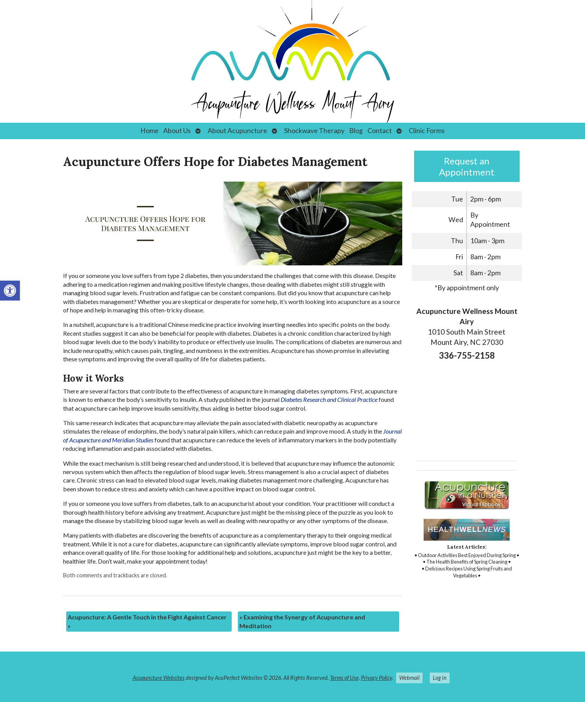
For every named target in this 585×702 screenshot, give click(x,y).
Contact (379, 131)
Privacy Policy (376, 677)
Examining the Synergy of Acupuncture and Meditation (302, 621)
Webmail (409, 677)
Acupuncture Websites (159, 677)
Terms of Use (344, 677)
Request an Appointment (466, 166)
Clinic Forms (427, 131)
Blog (356, 131)
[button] (10, 291)
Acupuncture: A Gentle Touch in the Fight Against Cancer (147, 621)
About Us (177, 131)
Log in (440, 677)
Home (149, 131)
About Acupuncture (237, 131)
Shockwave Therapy (314, 131)
